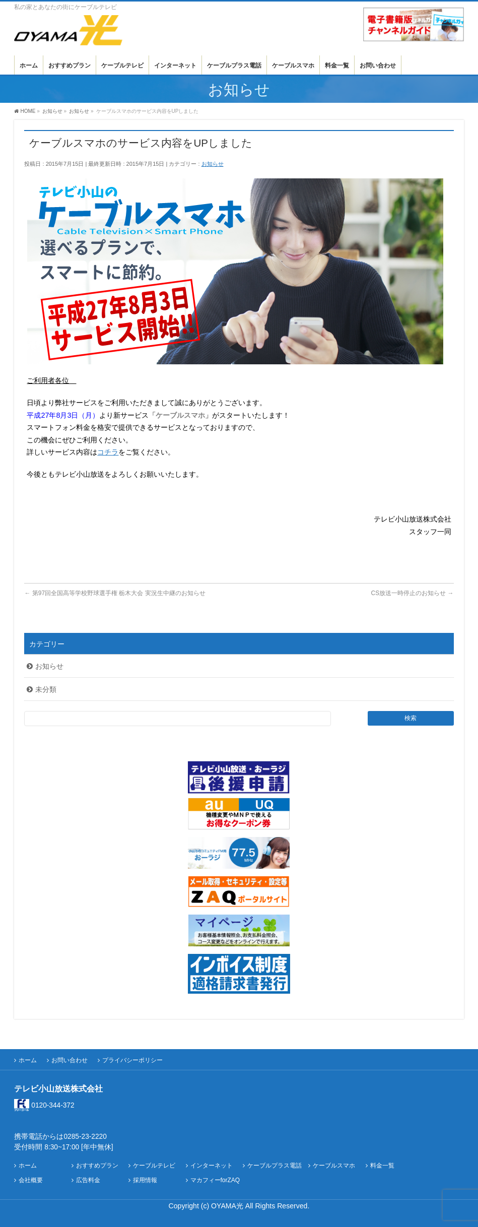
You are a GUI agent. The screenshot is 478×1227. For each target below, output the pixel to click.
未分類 (45, 689)
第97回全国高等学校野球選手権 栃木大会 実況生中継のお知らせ (114, 593)
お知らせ (212, 164)
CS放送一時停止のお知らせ (412, 593)
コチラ (107, 452)
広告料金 (88, 1180)
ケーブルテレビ (154, 1166)
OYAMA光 (228, 1206)
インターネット (211, 1166)
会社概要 (31, 1180)
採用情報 (145, 1180)
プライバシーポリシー (132, 1060)
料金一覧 (382, 1166)
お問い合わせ (69, 1060)
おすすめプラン (97, 1166)
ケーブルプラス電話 (274, 1166)
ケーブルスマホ (334, 1166)
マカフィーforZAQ (215, 1180)
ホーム (28, 1060)
